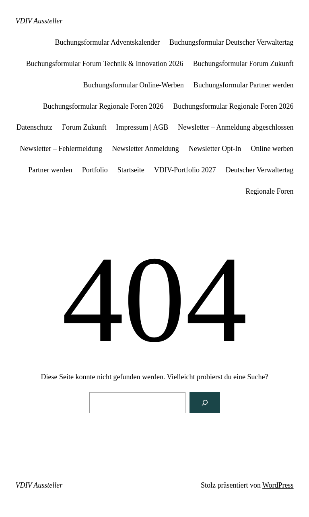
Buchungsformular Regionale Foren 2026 (103, 106)
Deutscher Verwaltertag (260, 170)
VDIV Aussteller (38, 21)
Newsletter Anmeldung (145, 149)
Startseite (130, 170)
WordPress (278, 485)
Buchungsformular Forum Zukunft (243, 64)
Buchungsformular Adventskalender (107, 42)
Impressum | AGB (142, 127)
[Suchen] (205, 402)
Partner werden (50, 170)
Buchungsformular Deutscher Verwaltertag (231, 42)
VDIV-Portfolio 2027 (185, 170)
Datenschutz (34, 127)
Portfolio (95, 170)
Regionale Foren (269, 191)
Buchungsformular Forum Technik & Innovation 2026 (104, 64)
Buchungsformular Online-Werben (133, 85)
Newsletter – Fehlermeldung (61, 149)
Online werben (272, 149)
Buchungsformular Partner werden (244, 85)
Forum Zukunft (84, 127)
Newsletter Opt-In (215, 149)
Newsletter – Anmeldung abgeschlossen (235, 127)
